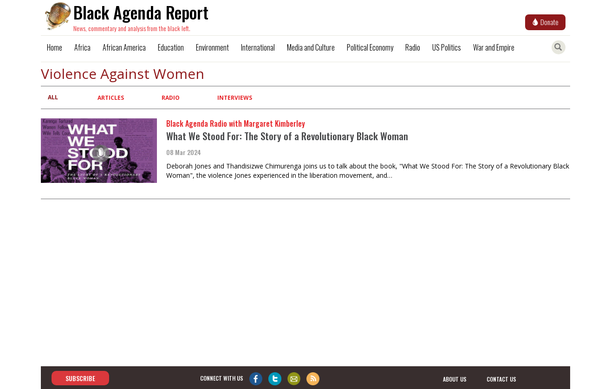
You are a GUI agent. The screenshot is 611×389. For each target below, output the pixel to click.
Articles (111, 98)
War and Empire (493, 47)
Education (171, 47)
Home (54, 47)
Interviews (234, 98)
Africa (82, 47)
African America (124, 47)
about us (455, 379)
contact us (501, 379)
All (53, 97)
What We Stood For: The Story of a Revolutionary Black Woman (287, 136)
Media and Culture (311, 47)
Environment (212, 47)
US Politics (446, 47)
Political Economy (370, 47)
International (258, 47)
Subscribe (80, 378)
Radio (412, 47)
